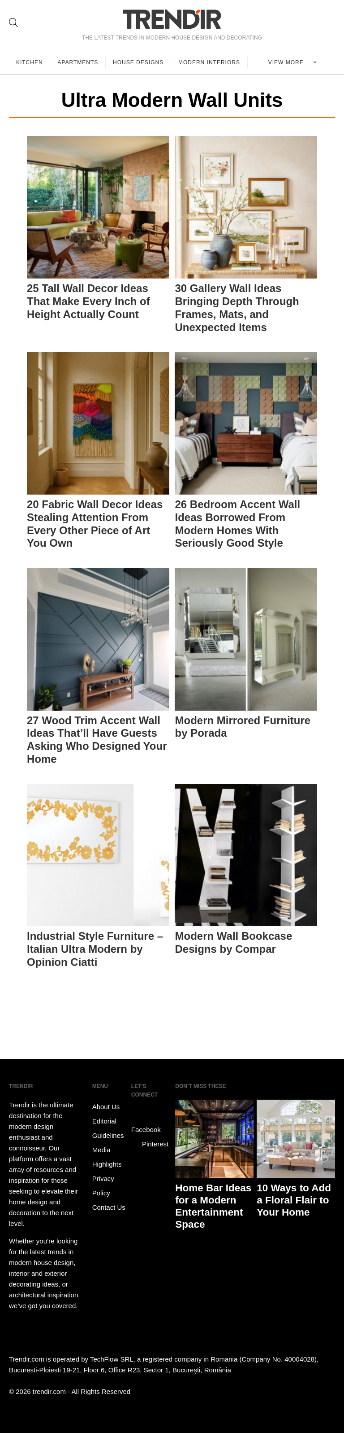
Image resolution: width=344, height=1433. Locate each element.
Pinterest (149, 1144)
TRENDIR (172, 19)
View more (286, 62)
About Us (106, 1106)
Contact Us (108, 1207)
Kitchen (29, 62)
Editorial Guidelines (108, 1128)
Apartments (78, 62)
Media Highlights (107, 1157)
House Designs (138, 62)
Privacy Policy (103, 1186)
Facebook (146, 1123)
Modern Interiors (210, 62)
